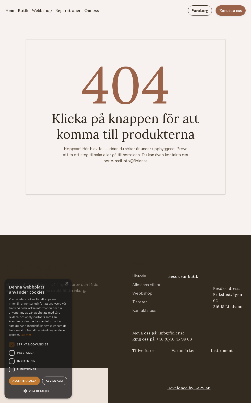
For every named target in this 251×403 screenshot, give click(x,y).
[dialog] (38, 339)
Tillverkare (143, 350)
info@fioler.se (171, 333)
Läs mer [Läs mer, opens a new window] (26, 335)
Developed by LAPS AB (188, 387)
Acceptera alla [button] (25, 381)
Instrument (222, 350)
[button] (38, 391)
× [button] (66, 283)
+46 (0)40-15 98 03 (174, 339)
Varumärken (184, 350)
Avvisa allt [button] (54, 381)
